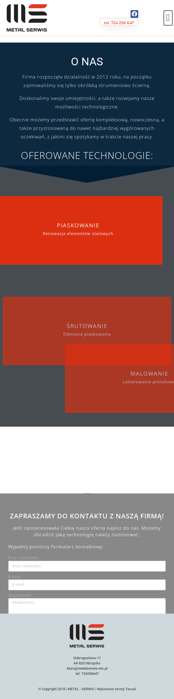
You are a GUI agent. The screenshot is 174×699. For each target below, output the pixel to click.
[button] (168, 18)
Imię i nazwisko (23, 605)
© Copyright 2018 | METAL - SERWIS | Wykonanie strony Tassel (87, 689)
